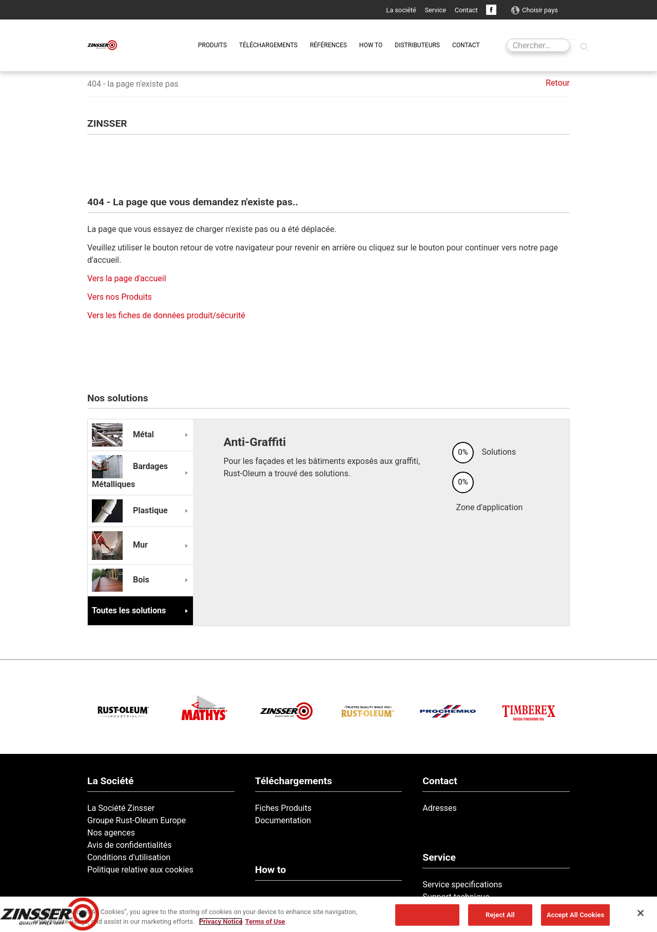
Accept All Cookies (575, 915)
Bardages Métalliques (130, 475)
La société (401, 10)
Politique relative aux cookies (140, 870)
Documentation (283, 820)
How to (270, 870)
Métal (123, 434)
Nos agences (111, 833)
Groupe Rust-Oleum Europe (136, 820)
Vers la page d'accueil (126, 278)
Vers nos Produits (119, 297)
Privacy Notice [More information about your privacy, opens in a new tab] (221, 921)
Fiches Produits (283, 808)
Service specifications (462, 884)
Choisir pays (540, 10)
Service (435, 10)
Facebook (491, 10)
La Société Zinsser (120, 808)
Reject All (500, 915)
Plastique (130, 510)
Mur (120, 545)
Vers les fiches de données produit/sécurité (166, 315)
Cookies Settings (427, 915)
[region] (328, 914)
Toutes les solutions (129, 610)
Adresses (439, 808)
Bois (120, 580)
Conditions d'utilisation (128, 857)
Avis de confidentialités (129, 845)
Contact (466, 10)
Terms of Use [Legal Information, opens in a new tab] (265, 921)
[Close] (640, 913)
